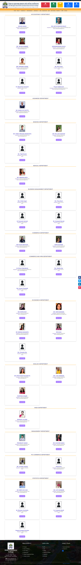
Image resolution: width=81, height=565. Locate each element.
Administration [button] (29, 10)
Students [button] (58, 10)
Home (15, 10)
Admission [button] (36, 10)
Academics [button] (23, 10)
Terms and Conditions (66, 563)
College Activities (26, 556)
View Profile (22, 32)
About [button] (18, 10)
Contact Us (65, 548)
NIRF (62, 10)
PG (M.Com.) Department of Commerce (68, 5)
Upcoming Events (66, 546)
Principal (25, 546)
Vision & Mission (26, 548)
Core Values (25, 550)
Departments (44, 10)
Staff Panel (45, 4)
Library (44, 550)
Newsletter (45, 556)
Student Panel (76, 4)
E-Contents (60, 4)
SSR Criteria (53, 10)
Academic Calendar (46, 552)
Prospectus (45, 554)
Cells (40, 10)
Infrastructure (25, 552)
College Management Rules (28, 554)
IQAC (49, 10)
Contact (65, 10)
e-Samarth (53, 4)
